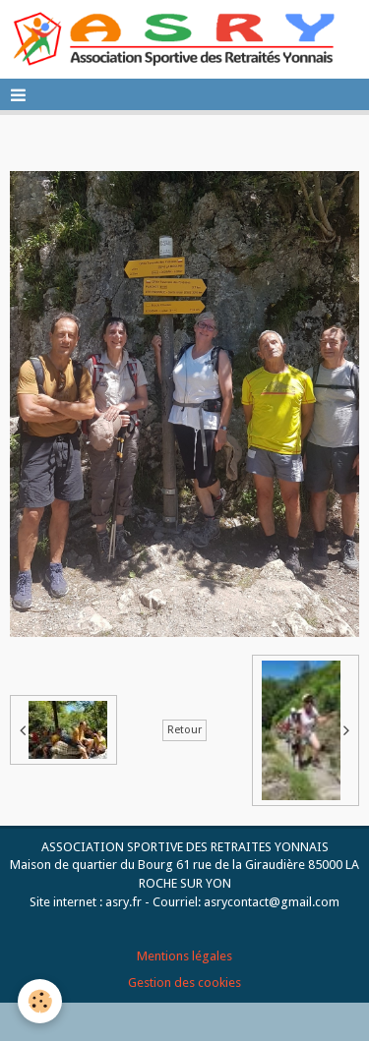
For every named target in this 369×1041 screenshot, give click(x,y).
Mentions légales (184, 956)
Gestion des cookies (184, 982)
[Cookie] (40, 1001)
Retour (184, 729)
